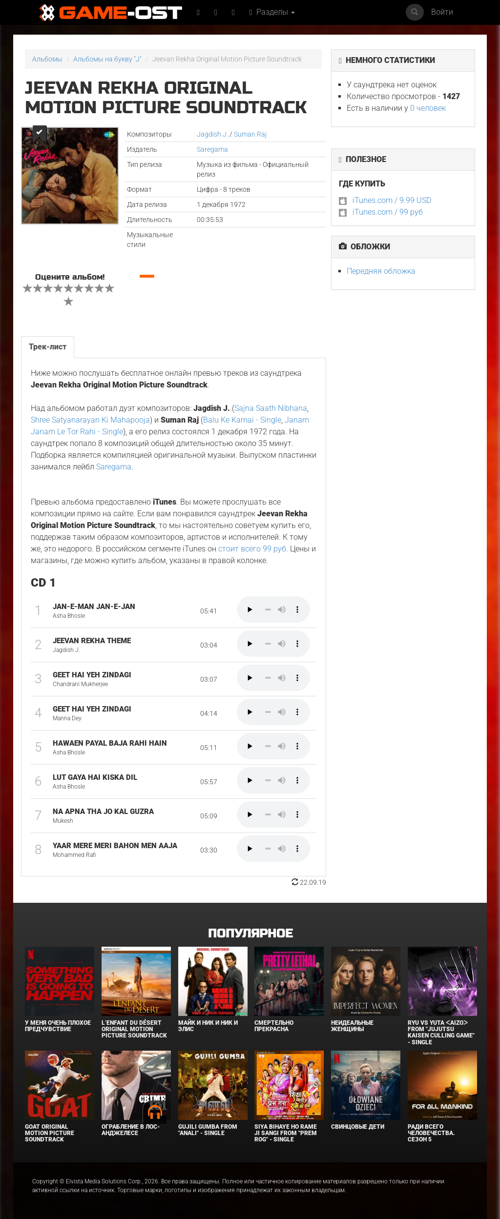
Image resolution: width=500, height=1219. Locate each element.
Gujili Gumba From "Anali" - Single (207, 1130)
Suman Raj (250, 134)
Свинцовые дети (357, 1126)
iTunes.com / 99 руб (388, 212)
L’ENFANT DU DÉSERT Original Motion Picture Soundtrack (134, 1029)
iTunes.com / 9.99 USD (392, 200)
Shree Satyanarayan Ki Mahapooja (90, 420)
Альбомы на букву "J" (107, 59)
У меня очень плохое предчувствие (58, 1026)
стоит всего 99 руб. (253, 548)
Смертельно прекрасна (273, 1026)
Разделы (272, 12)
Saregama (212, 149)
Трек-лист (47, 346)
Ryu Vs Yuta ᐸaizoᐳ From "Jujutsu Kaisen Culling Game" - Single (441, 1032)
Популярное (250, 934)
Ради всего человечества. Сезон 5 (431, 1133)
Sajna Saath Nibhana (270, 408)
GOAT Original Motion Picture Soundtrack (49, 1133)
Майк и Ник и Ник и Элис (208, 1026)
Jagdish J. (212, 134)
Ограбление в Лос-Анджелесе (131, 1130)
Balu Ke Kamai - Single (242, 420)
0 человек (428, 108)
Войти (442, 12)
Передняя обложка (381, 271)
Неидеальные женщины (352, 1026)
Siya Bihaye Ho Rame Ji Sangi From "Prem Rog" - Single (285, 1133)
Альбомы (47, 59)
